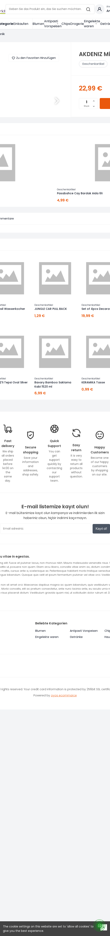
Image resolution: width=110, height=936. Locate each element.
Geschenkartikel (93, 64)
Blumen (38, 23)
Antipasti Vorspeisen (53, 23)
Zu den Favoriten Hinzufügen (34, 58)
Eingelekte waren (92, 23)
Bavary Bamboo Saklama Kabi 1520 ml (52, 384)
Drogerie (77, 23)
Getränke (76, 637)
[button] (57, 101)
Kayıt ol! (101, 528)
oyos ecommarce (64, 695)
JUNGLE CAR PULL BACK (50, 309)
